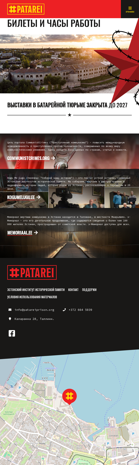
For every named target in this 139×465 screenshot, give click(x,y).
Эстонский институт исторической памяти (36, 290)
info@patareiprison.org (34, 310)
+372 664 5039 (80, 310)
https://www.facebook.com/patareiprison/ (11, 333)
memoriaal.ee (19, 233)
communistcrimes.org (28, 158)
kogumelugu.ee (21, 197)
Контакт (73, 290)
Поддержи (89, 290)
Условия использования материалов (32, 297)
